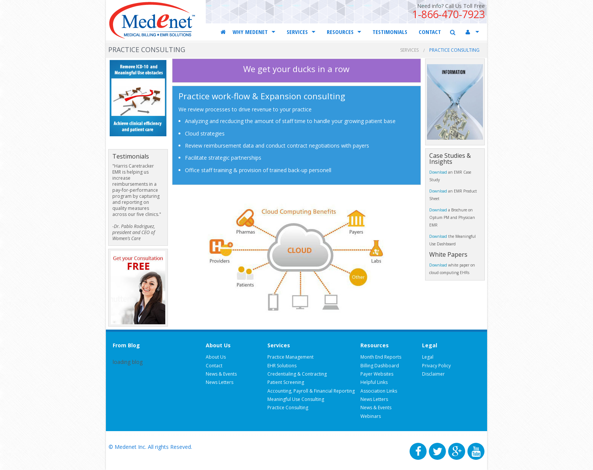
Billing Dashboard (379, 365)
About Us (216, 357)
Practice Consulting (287, 407)
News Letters (219, 382)
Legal (427, 357)
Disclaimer (433, 374)
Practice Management (290, 357)
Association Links (378, 391)
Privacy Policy (436, 365)
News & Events (221, 374)
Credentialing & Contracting (297, 374)
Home (223, 31)
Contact (214, 365)
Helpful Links (374, 382)
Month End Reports (380, 357)
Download (438, 172)
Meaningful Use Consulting (295, 399)
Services (409, 50)
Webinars (370, 416)
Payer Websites (376, 374)
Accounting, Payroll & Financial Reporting (311, 391)
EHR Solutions (281, 365)
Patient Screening (285, 382)
